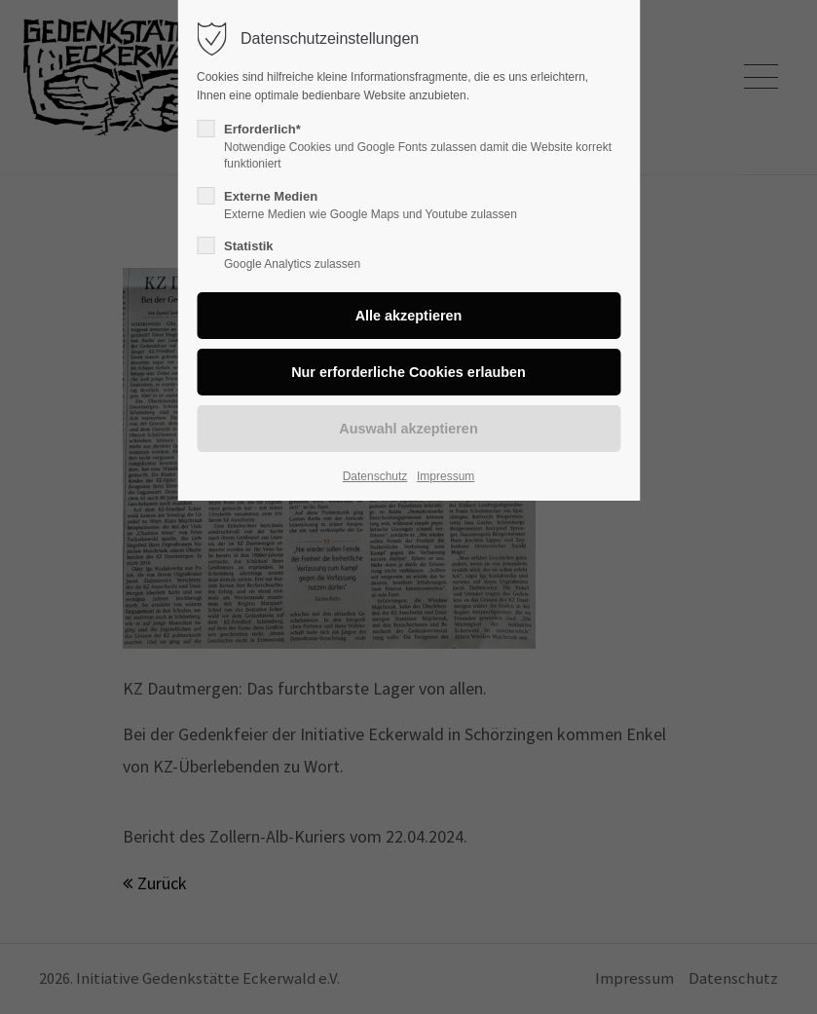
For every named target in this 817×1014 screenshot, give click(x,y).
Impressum (445, 476)
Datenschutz (375, 476)
